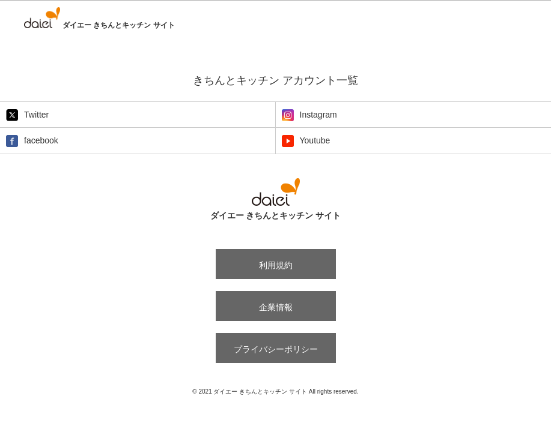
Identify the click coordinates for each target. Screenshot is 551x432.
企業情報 (276, 307)
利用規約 (276, 265)
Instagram (309, 115)
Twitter (27, 115)
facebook (32, 141)
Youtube (306, 141)
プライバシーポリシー (276, 349)
